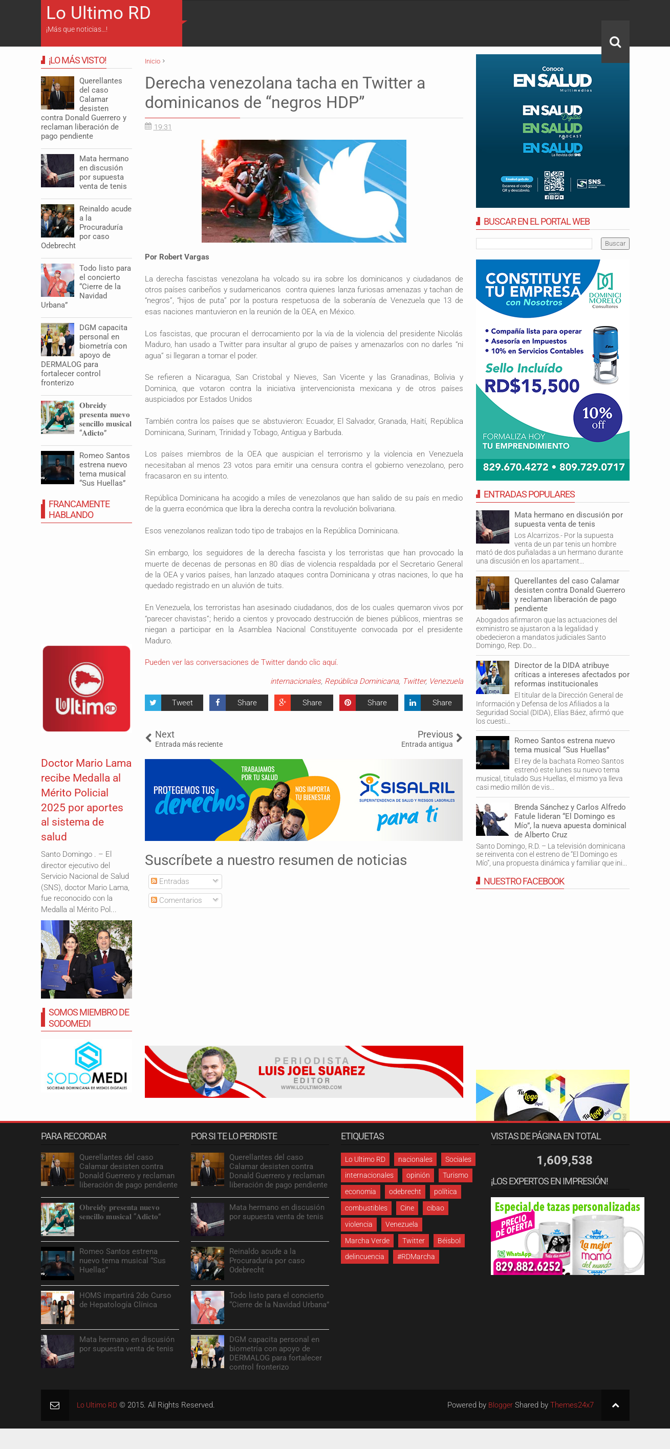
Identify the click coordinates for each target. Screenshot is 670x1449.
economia (360, 1191)
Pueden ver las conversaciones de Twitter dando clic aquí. (241, 662)
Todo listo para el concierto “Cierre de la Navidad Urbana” (86, 287)
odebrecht (405, 1191)
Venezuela (446, 681)
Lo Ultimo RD (98, 13)
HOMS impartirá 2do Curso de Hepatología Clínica (125, 1300)
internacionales (295, 681)
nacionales (415, 1159)
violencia (359, 1224)
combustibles (366, 1208)
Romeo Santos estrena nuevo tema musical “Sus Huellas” (564, 745)
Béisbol (449, 1241)
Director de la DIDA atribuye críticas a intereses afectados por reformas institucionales (572, 674)
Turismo (455, 1175)
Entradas (170, 881)
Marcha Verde (367, 1241)
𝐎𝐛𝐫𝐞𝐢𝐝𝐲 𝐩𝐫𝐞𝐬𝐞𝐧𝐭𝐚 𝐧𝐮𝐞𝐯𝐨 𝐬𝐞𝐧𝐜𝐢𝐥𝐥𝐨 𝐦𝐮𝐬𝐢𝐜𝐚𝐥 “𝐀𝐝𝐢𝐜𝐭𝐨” (105, 419)
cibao (435, 1208)
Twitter (413, 681)
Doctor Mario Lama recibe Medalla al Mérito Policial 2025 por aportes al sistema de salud (80, 814)
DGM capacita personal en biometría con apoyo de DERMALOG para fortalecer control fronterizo (84, 355)
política (445, 1191)
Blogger (500, 1405)
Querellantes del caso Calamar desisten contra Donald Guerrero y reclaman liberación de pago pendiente (569, 594)
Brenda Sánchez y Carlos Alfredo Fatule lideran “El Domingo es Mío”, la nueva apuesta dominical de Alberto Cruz (570, 821)
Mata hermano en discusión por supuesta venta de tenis (568, 519)
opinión (418, 1175)
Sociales (458, 1159)
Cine (407, 1208)
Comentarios (176, 900)
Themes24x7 (572, 1405)
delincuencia (364, 1256)
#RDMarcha (416, 1256)
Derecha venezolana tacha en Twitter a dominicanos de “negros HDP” (285, 92)
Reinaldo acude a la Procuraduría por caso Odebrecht (86, 227)
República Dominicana (362, 681)
